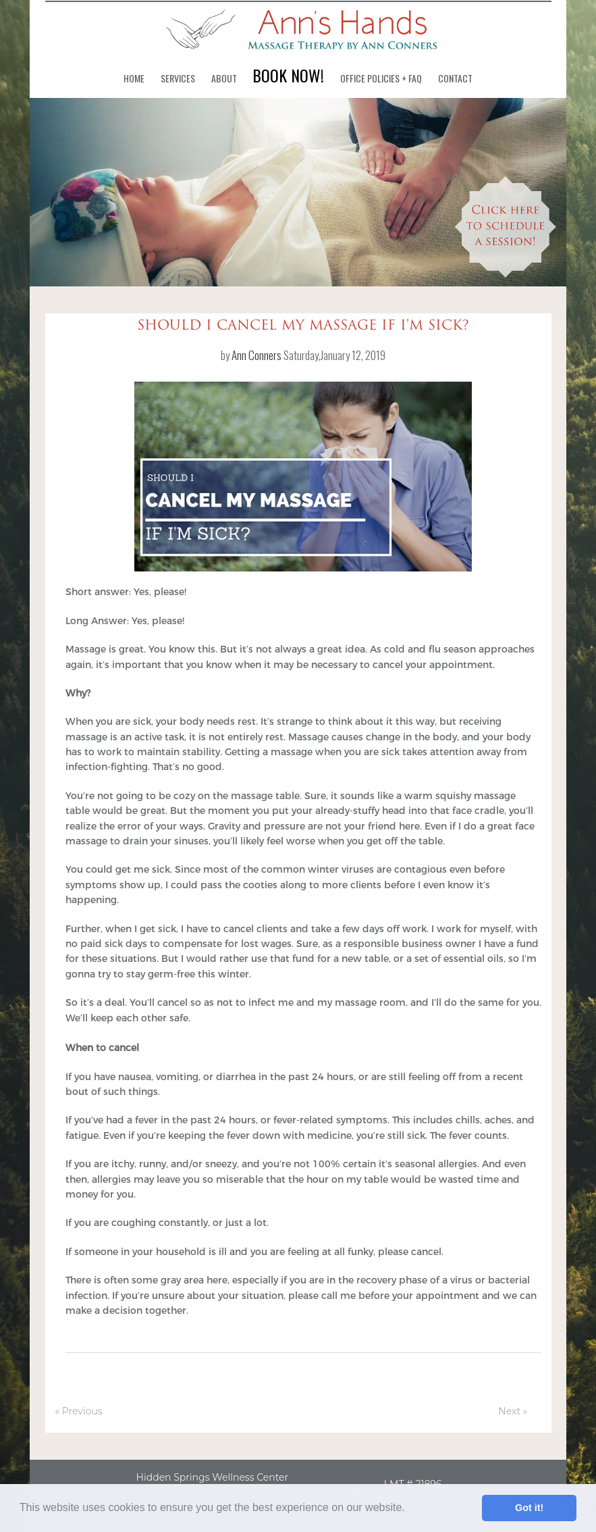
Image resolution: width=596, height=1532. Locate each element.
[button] (410, 1509)
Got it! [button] (529, 1507)
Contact (455, 78)
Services (178, 78)
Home (134, 78)
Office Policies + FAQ (381, 78)
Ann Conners (256, 355)
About (224, 78)
